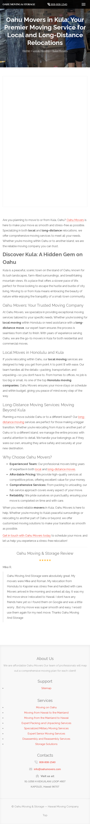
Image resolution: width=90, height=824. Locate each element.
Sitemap (46, 690)
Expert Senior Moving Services (46, 735)
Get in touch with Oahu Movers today (27, 535)
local (38, 469)
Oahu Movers (75, 220)
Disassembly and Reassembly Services (46, 740)
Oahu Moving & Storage (19, 4)
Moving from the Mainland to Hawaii (46, 719)
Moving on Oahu (46, 709)
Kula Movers (60, 50)
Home (26, 50)
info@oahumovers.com (47, 767)
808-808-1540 (47, 760)
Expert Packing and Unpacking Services (46, 724)
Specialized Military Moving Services (46, 730)
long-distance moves (61, 469)
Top (45, 815)
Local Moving (41, 50)
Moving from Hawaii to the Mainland (46, 714)
